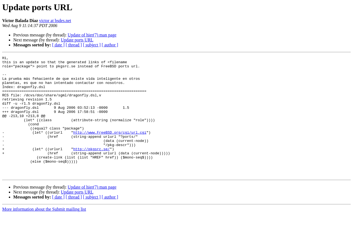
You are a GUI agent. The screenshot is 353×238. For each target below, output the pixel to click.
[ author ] (110, 45)
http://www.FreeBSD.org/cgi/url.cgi (109, 148)
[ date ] (58, 45)
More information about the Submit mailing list (44, 233)
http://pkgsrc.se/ (91, 167)
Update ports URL (77, 40)
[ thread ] (74, 45)
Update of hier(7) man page (92, 35)
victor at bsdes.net (55, 20)
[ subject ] (92, 45)
